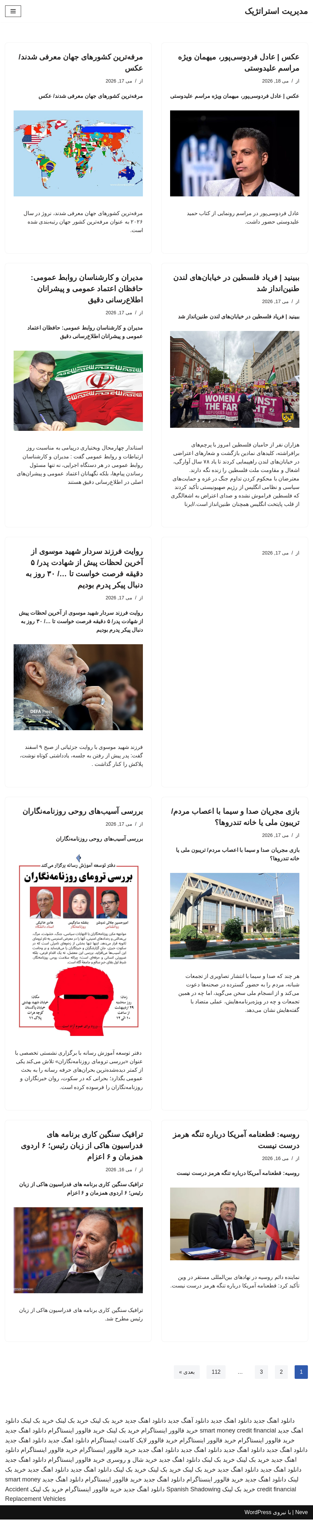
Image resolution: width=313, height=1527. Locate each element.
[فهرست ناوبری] (13, 11)
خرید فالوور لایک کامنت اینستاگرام (134, 1447)
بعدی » (186, 1380)
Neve (301, 1520)
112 (215, 1380)
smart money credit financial (238, 1438)
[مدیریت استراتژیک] (276, 11)
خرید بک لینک (106, 1428)
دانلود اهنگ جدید (274, 1428)
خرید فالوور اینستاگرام (169, 1438)
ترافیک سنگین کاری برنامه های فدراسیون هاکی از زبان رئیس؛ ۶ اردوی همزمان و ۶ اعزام (82, 1151)
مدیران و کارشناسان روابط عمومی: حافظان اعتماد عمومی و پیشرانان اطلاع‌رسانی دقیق (87, 290)
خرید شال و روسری (131, 1467)
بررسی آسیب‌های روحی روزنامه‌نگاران (82, 816)
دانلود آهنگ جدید (188, 1428)
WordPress (258, 1520)
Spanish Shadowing (193, 1496)
